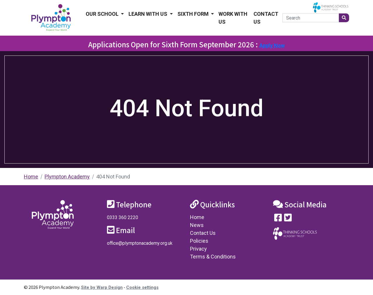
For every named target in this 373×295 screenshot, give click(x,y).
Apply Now (272, 45)
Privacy (198, 249)
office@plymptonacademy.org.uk (140, 243)
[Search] (310, 17)
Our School (103, 14)
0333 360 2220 (122, 217)
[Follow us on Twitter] (288, 219)
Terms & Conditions (213, 257)
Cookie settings (142, 287)
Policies (199, 241)
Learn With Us (148, 14)
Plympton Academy (67, 176)
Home (31, 176)
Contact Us (266, 18)
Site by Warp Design (102, 287)
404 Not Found (113, 176)
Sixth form (193, 14)
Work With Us (233, 18)
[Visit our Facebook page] (278, 219)
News (197, 225)
